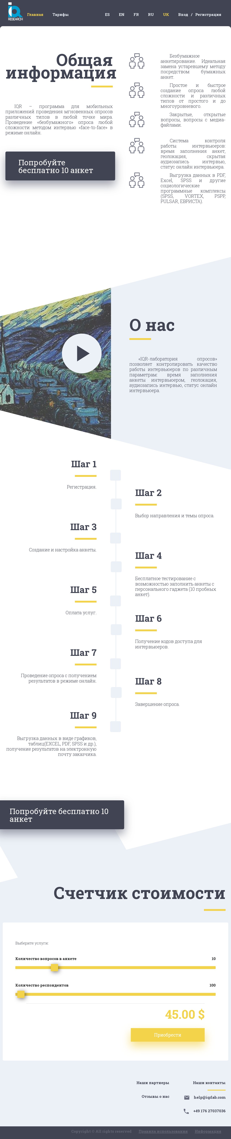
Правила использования (163, 1131)
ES (107, 14)
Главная (35, 14)
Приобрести (177, 1035)
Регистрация (208, 14)
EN (121, 14)
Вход (183, 14)
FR (136, 14)
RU (151, 14)
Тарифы (61, 14)
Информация (208, 1131)
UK (166, 14)
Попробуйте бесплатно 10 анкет (57, 167)
